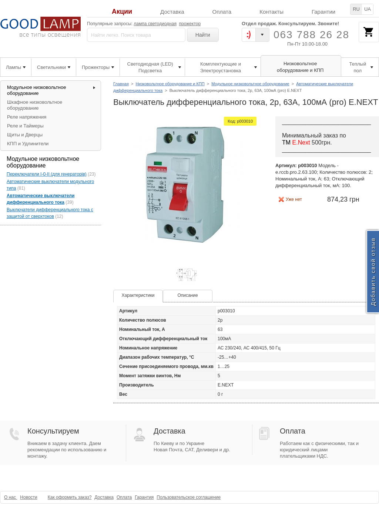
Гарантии (323, 12)
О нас (10, 497)
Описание (187, 295)
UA (367, 9)
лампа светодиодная (155, 23)
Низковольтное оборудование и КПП (169, 84)
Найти (202, 35)
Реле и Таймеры (25, 126)
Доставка (172, 12)
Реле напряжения (26, 117)
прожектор (190, 23)
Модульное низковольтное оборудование (250, 84)
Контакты (271, 12)
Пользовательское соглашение (189, 497)
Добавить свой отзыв (373, 271)
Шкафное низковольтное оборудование (34, 105)
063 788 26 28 (311, 34)
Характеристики (138, 295)
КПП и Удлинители (27, 143)
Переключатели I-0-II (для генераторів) (47, 174)
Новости (28, 497)
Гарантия (144, 497)
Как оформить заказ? (70, 497)
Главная (121, 84)
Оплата (222, 12)
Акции (122, 11)
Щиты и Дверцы (25, 134)
